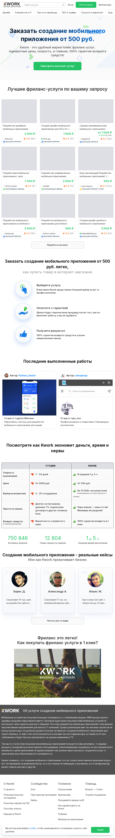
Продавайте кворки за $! (71, 800)
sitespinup (9, 233)
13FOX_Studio (11, 186)
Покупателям (65, 789)
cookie (32, 828)
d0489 (46, 186)
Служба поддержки (95, 795)
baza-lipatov (87, 186)
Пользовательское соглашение (13, 796)
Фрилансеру (105, 4)
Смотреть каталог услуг (57, 66)
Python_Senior (49, 233)
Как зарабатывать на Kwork (69, 807)
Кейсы (34, 800)
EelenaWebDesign (89, 233)
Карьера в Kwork (12, 814)
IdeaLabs (9, 139)
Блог (33, 789)
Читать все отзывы (57, 620)
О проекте (9, 789)
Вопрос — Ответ (94, 789)
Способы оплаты (12, 808)
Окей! (100, 830)
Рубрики (62, 814)
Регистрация (86, 4)
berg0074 (85, 139)
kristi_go (46, 139)
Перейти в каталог (57, 245)
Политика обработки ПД (16, 803)
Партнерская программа (44, 795)
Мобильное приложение (70, 819)
